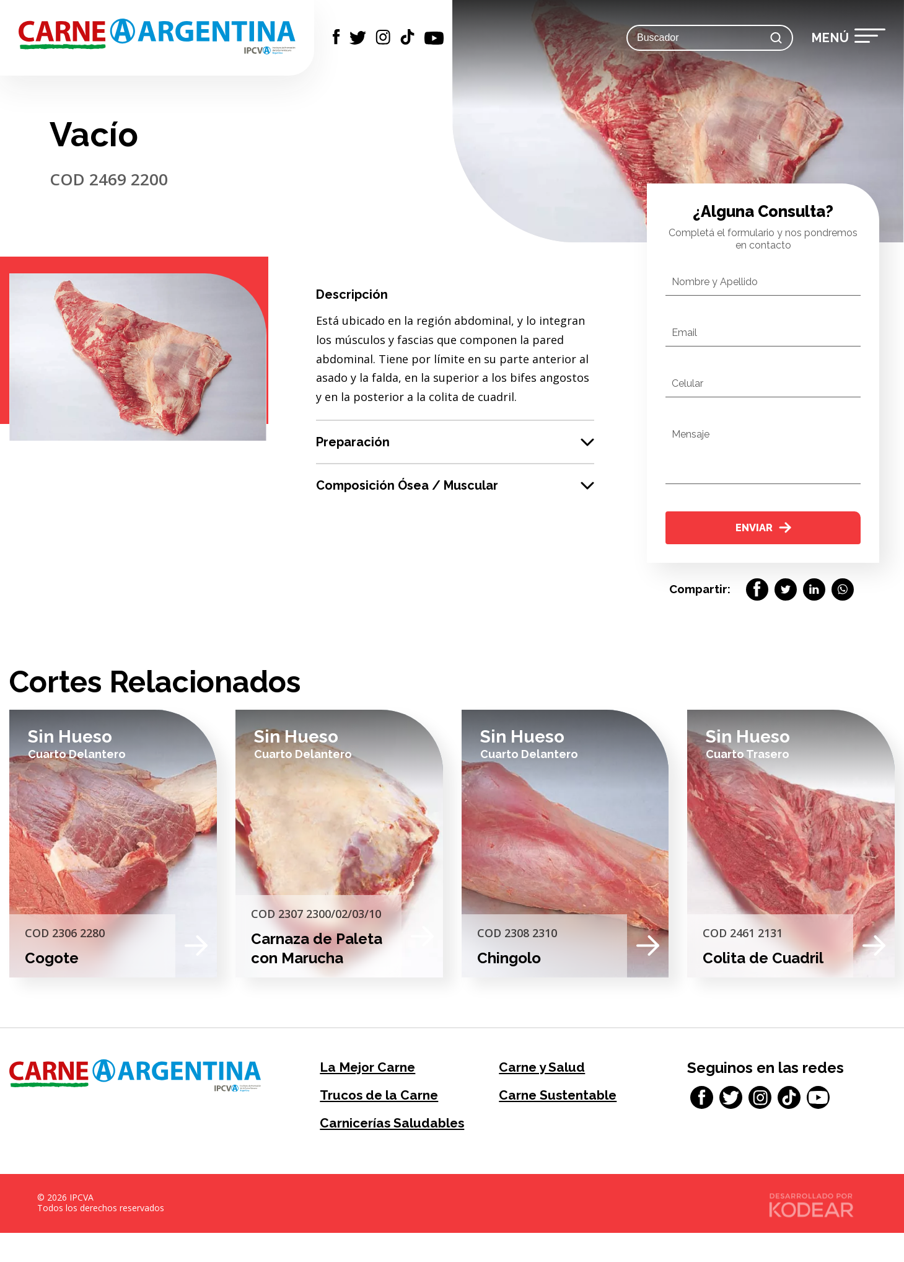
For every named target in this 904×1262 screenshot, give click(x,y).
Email (684, 332)
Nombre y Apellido (715, 282)
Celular (687, 383)
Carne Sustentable (566, 1102)
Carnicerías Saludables (360, 1142)
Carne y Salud (548, 1072)
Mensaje (690, 434)
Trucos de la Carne (387, 1102)
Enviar (763, 528)
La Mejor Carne (374, 1072)
